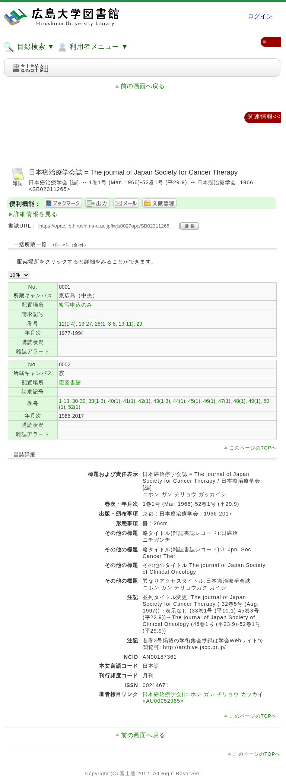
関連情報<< (264, 116)
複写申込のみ (75, 305)
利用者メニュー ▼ (92, 47)
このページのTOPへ (253, 448)
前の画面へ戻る (143, 86)
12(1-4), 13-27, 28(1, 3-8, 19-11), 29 (100, 324)
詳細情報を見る (35, 214)
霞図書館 (70, 382)
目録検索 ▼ (28, 47)
